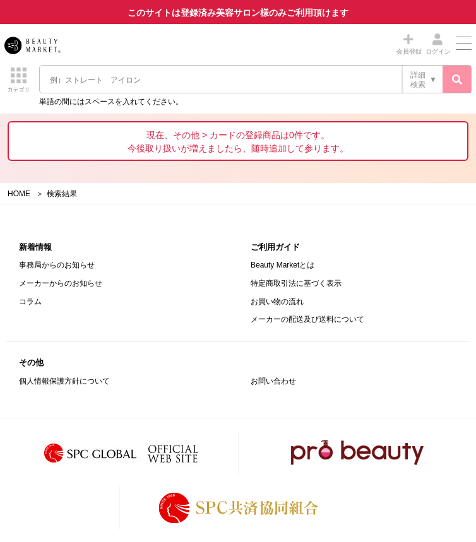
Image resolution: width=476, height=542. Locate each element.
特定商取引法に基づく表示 (296, 283)
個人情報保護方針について (64, 381)
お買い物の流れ (277, 301)
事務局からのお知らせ (57, 265)
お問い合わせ (273, 381)
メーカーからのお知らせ (60, 283)
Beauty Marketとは (282, 265)
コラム (30, 301)
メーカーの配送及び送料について (307, 319)
